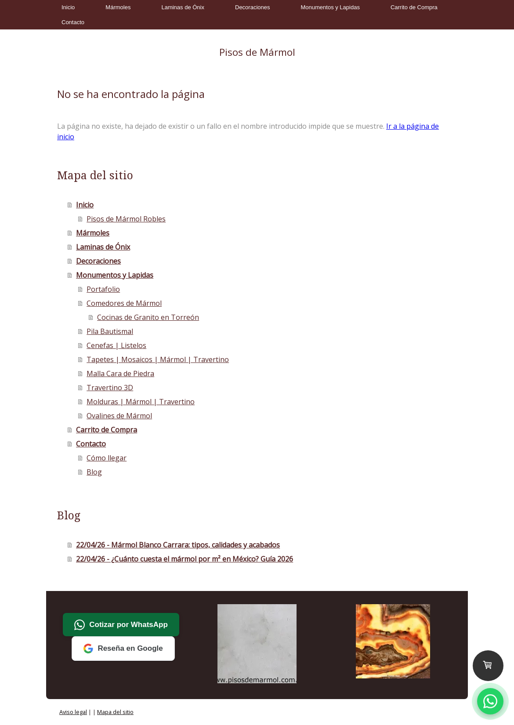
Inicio (68, 7)
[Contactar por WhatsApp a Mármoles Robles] (490, 701)
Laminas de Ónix (182, 7)
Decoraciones (252, 7)
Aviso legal (73, 712)
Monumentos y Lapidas (330, 7)
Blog (94, 472)
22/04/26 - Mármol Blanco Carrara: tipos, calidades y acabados (178, 545)
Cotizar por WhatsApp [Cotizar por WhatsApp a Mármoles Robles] (121, 625)
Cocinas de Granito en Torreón (148, 317)
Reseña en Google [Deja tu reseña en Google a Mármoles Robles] (123, 648)
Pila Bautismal (110, 331)
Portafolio (103, 289)
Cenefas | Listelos (116, 345)
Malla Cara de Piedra (120, 373)
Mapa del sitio (115, 712)
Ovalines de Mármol (119, 415)
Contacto (73, 22)
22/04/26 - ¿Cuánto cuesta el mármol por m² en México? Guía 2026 (184, 559)
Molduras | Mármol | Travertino (141, 401)
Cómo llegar (107, 458)
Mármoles (117, 7)
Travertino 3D (110, 387)
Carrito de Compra (414, 7)
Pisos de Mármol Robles (126, 219)
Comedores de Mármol (124, 303)
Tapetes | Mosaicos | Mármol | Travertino (158, 359)
